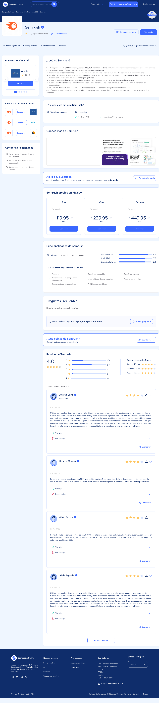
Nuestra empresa (50, 658)
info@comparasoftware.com (110, 683)
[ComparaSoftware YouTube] (17, 677)
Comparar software (126, 32)
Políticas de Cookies (115, 694)
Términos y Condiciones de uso (136, 694)
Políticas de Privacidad (97, 694)
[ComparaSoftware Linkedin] (12, 677)
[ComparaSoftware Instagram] (26, 677)
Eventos (46, 671)
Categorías (97, 4)
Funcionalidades (48, 45)
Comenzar (64, 229)
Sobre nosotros (49, 663)
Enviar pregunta (141, 321)
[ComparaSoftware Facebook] (21, 677)
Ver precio (148, 32)
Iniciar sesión (149, 4)
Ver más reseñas (101, 640)
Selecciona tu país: (136, 657)
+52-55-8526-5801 (105, 678)
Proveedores (76, 658)
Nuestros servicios (78, 663)
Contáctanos (103, 658)
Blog (45, 667)
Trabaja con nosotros (51, 676)
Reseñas (62, 45)
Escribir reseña (59, 33)
